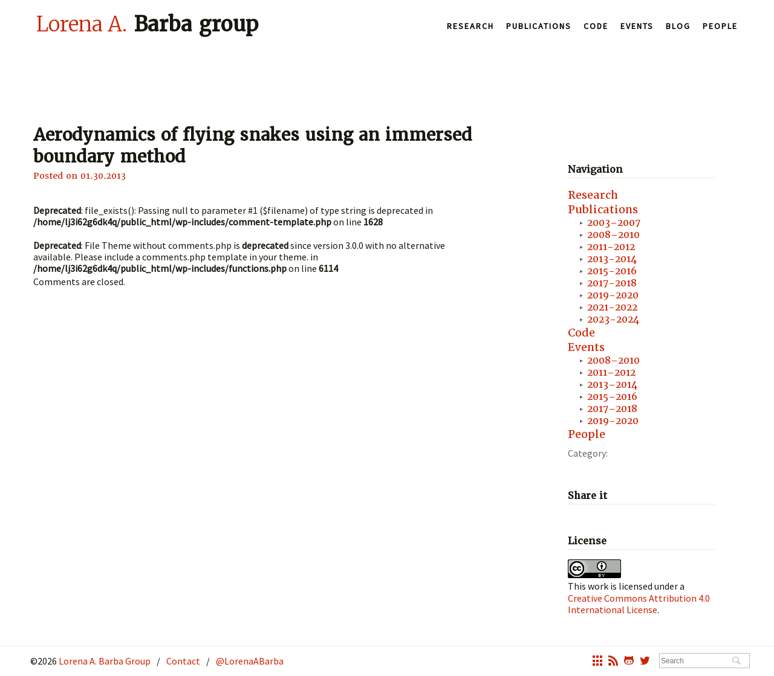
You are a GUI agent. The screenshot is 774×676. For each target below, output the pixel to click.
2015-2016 (612, 271)
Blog (678, 26)
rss (613, 662)
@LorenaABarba (250, 661)
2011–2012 (611, 372)
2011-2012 (611, 246)
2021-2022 (612, 307)
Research (470, 26)
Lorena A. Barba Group (104, 661)
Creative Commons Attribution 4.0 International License (639, 604)
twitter (645, 662)
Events (637, 26)
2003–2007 (613, 222)
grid (597, 662)
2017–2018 (612, 408)
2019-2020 (613, 295)
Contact (183, 661)
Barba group (147, 23)
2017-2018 (612, 283)
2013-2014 (612, 259)
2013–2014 (612, 384)
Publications (538, 26)
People (720, 26)
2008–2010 (613, 234)
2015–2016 (612, 396)
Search (736, 661)
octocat (629, 662)
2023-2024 (613, 319)
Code (596, 26)
